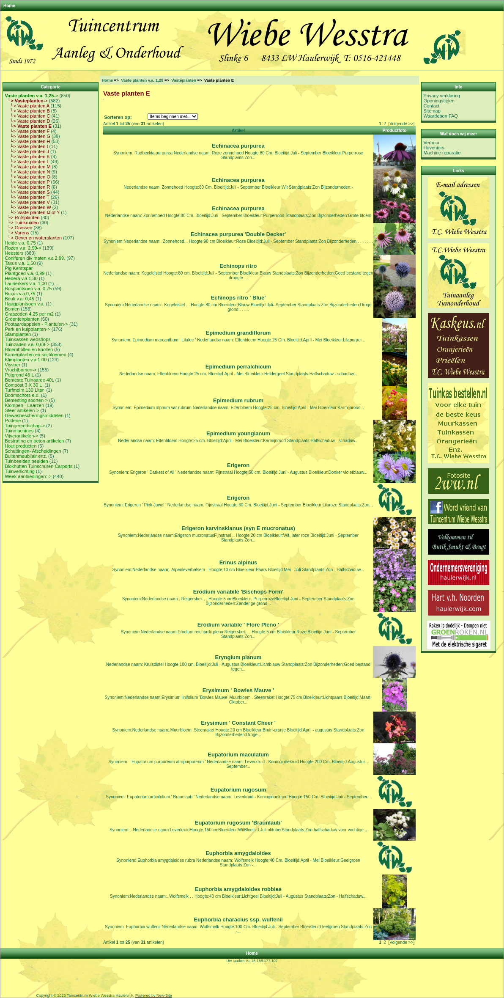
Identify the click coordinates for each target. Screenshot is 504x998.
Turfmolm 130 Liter (25, 390)
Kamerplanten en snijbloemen (35, 354)
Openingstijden (438, 100)
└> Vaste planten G (27, 136)
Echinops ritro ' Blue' (238, 297)
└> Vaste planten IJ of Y (32, 212)
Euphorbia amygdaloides (238, 853)
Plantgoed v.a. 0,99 (24, 273)
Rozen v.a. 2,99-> (23, 247)
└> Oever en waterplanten (33, 237)
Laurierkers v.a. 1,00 (26, 283)
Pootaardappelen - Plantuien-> (36, 324)
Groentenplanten (22, 319)
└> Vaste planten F (27, 131)
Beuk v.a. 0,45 (19, 298)
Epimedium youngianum (238, 433)
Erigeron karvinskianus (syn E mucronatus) (238, 528)
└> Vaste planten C (27, 115)
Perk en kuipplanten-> (27, 329)
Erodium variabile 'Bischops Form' (238, 591)
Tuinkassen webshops (27, 339)
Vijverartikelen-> (21, 435)
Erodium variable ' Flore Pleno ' (238, 624)
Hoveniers (433, 147)
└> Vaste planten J (27, 151)
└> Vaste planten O (27, 176)
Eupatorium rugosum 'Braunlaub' (238, 822)
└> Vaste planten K (27, 156)
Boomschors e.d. (22, 395)
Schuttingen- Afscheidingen (33, 451)
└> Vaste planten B (27, 110)
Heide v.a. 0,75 (20, 242)
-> (31, 95)
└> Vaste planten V (27, 202)
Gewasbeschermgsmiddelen (34, 415)
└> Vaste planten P (27, 181)
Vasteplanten (183, 80)
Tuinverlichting (20, 471)
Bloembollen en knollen (29, 349)
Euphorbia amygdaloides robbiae (238, 889)
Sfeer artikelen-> (22, 410)
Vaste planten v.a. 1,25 (142, 80)
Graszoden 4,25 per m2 (29, 313)
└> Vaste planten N (27, 171)
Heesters (14, 253)
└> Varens (17, 232)
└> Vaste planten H (27, 141)
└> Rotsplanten (22, 217)
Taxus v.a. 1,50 (20, 263)
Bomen (12, 308)
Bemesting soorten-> (26, 400)
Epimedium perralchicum (238, 366)
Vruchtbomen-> (20, 369)
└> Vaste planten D (27, 121)
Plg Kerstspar (19, 268)
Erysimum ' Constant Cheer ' (238, 723)
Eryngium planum (238, 657)
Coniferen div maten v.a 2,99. (35, 258)
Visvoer (12, 364)
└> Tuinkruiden (21, 222)
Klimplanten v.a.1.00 (26, 359)
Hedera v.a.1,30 (21, 278)
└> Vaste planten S (27, 192)
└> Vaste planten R (27, 187)
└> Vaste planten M (27, 166)
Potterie (13, 420)
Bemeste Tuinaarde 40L (29, 379)
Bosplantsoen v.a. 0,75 (28, 288)
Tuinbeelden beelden (26, 461)
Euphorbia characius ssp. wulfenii (238, 919)
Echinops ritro (238, 266)
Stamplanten (18, 334)
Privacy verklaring (441, 95)
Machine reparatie (441, 152)
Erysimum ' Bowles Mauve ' (238, 690)
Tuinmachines (19, 430)
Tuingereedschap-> (25, 425)
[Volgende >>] (401, 123)
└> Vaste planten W (28, 207)
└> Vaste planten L (27, 161)
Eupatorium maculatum (238, 754)
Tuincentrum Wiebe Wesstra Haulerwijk (100, 995)
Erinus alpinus (238, 562)
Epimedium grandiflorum (238, 333)
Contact (431, 105)
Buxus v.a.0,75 (20, 293)
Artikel (238, 130)
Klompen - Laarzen (24, 405)
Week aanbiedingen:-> (28, 476)
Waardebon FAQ (440, 115)
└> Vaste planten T (27, 197)
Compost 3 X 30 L (24, 385)
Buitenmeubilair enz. (26, 456)
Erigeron (238, 465)
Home (9, 5)
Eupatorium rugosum (238, 789)
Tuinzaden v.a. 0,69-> (27, 344)
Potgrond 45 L (19, 374)
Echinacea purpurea (238, 146)
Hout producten (20, 445)
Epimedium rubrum (238, 400)
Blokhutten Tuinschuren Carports (38, 466)
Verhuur (431, 142)
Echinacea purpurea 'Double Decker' (238, 234)
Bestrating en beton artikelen (34, 440)
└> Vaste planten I (26, 146)
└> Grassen (18, 227)
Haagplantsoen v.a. (24, 303)
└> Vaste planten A (27, 105)
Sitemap (431, 110)
